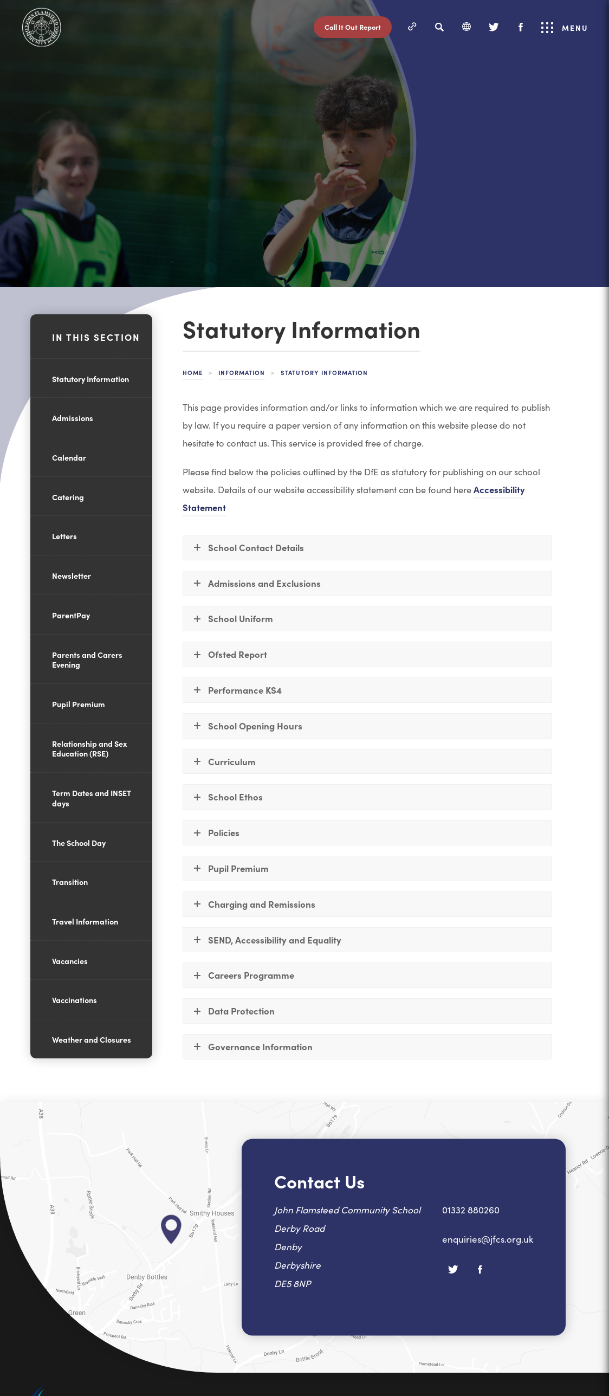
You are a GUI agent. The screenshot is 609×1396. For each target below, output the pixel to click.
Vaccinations (74, 999)
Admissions (72, 417)
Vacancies (70, 960)
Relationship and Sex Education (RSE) (89, 748)
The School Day (79, 842)
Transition (70, 881)
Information (241, 372)
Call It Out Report (353, 27)
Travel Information (85, 921)
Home (193, 372)
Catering (68, 497)
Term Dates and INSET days (91, 798)
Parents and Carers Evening (87, 659)
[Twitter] (493, 27)
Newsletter (71, 575)
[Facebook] (521, 27)
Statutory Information (90, 378)
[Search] (439, 27)
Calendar (69, 457)
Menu (564, 27)
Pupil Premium (78, 704)
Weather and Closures (91, 1039)
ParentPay (71, 615)
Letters (64, 536)
